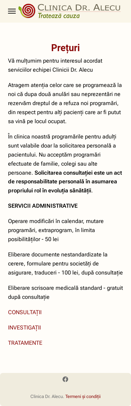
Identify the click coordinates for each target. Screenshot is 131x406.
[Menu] (12, 11)
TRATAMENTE (25, 343)
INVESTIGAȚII (24, 327)
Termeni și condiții (83, 396)
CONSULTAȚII (25, 312)
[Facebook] (65, 380)
